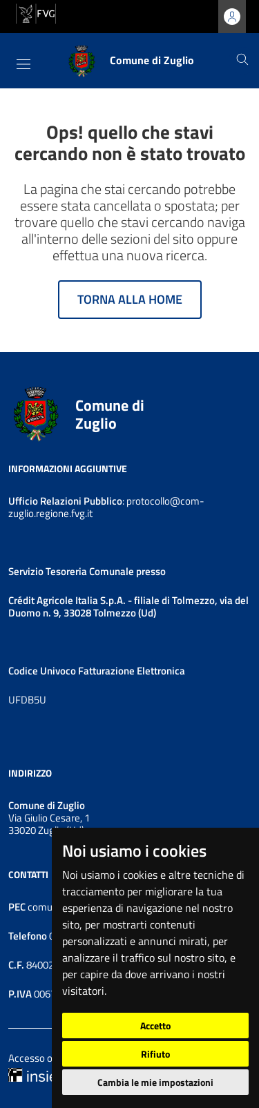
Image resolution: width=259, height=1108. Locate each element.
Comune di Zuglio (109, 414)
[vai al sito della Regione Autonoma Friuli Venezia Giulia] (36, 12)
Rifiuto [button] (155, 1054)
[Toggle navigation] (23, 64)
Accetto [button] (155, 1025)
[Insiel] (33, 1074)
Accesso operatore (49, 1058)
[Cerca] (242, 61)
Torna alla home (129, 299)
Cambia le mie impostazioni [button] (155, 1082)
